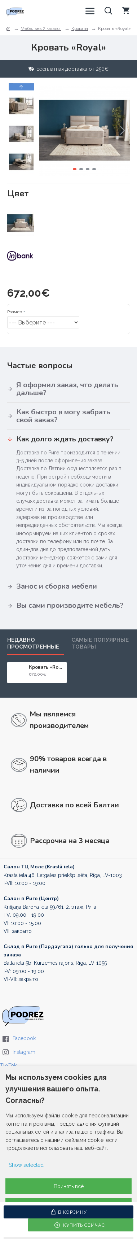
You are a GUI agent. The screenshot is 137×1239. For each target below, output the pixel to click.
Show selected (26, 1165)
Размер (14, 311)
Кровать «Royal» (46, 667)
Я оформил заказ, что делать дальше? (67, 389)
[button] (122, 130)
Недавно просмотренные (33, 643)
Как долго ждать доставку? (65, 439)
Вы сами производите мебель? (70, 605)
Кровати (79, 28)
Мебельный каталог (41, 28)
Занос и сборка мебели (56, 586)
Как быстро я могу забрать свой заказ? (63, 416)
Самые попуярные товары (100, 643)
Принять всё (69, 1186)
